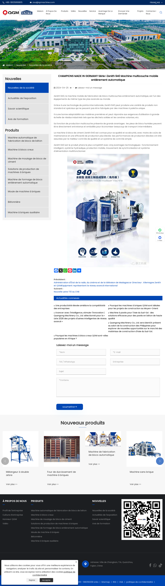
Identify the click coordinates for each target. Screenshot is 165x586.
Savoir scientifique (18, 108)
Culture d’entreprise (13, 514)
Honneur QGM (10, 519)
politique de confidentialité (139, 582)
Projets (140, 11)
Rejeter (32, 580)
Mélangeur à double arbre (17, 473)
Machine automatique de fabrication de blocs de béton (25, 139)
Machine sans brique (141, 471)
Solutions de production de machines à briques (23, 170)
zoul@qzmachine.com (44, 2)
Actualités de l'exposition (22, 98)
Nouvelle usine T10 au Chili (66, 291)
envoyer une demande (123, 12)
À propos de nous (51, 12)
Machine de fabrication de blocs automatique (102, 453)
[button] (5, 461)
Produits (64, 11)
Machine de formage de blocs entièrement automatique (25, 181)
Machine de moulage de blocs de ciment (27, 160)
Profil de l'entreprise (13, 510)
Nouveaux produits (83, 423)
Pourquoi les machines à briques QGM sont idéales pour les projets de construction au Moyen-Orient (134, 307)
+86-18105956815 (13, 2)
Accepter (46, 580)
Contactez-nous (151, 12)
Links (96, 582)
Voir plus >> (11, 484)
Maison (40, 11)
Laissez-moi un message (90, 87)
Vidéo (73, 11)
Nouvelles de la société (40, 65)
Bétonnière (14, 201)
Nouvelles (82, 11)
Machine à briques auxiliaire (24, 212)
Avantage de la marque (105, 12)
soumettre (69, 406)
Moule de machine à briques (24, 191)
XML (121, 582)
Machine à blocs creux (21, 149)
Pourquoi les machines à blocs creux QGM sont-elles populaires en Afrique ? (81, 337)
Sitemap (105, 582)
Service (92, 11)
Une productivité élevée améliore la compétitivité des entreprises (79, 307)
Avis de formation (18, 119)
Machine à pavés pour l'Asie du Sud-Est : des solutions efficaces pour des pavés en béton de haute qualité (135, 315)
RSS (114, 582)
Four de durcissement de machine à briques (61, 473)
